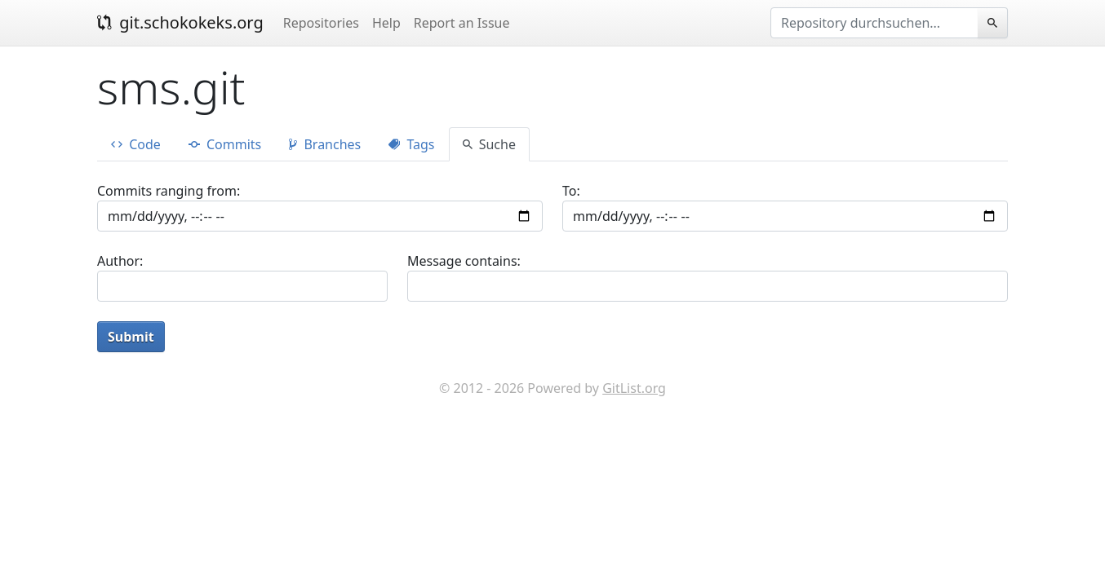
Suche (489, 144)
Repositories (321, 23)
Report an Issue (462, 23)
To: (571, 191)
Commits (225, 144)
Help (386, 23)
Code (136, 144)
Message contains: (464, 261)
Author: (120, 261)
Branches (325, 144)
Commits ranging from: (168, 191)
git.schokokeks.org (180, 22)
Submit (131, 337)
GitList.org (634, 388)
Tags (411, 144)
